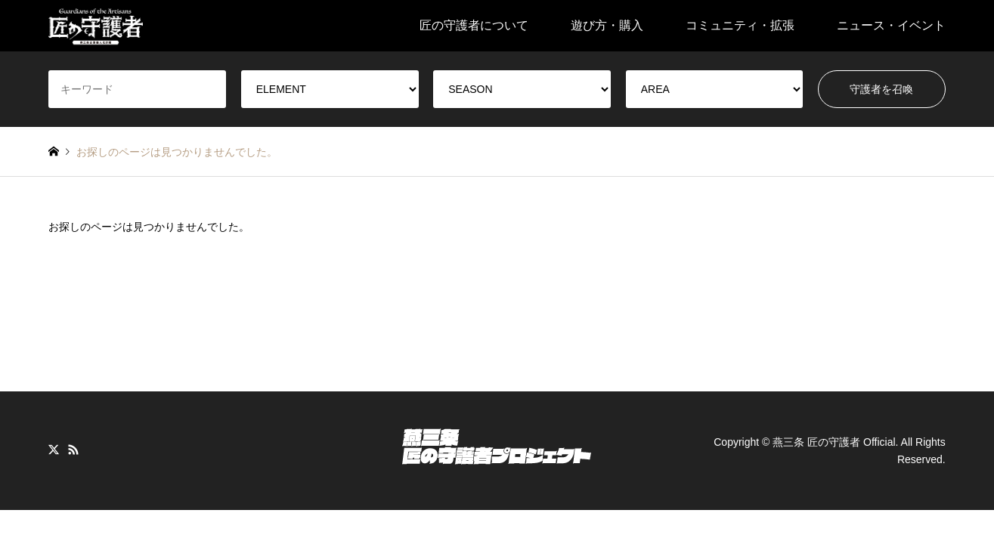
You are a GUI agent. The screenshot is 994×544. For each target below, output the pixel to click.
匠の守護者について (474, 25)
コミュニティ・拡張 (740, 25)
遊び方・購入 (607, 25)
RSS (73, 449)
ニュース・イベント (891, 25)
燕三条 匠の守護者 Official (834, 442)
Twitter (53, 449)
